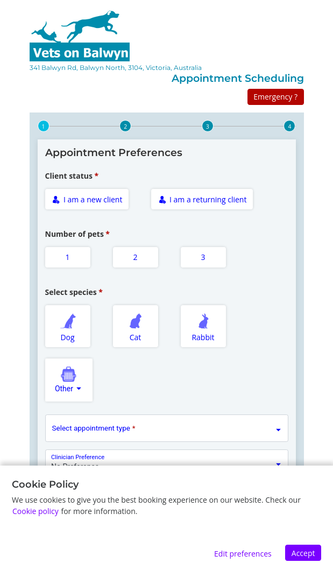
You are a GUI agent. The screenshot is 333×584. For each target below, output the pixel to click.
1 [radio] (67, 257)
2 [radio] (135, 257)
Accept (303, 553)
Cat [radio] (136, 325)
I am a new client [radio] (87, 199)
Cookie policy (35, 511)
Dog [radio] (68, 325)
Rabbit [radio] (203, 325)
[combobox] (69, 380)
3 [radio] (203, 257)
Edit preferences (243, 553)
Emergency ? (275, 97)
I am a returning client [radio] (203, 199)
